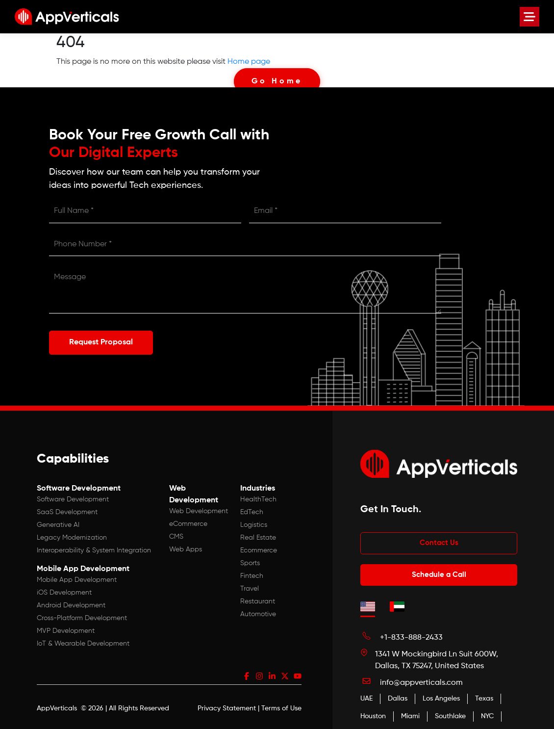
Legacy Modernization (72, 534)
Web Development (198, 508)
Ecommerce (258, 547)
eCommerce (188, 521)
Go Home (277, 81)
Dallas (397, 696)
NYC (487, 713)
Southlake (450, 713)
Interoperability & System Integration (94, 547)
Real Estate (258, 534)
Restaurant (257, 598)
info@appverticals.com (421, 680)
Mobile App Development (77, 576)
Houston (373, 713)
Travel (249, 585)
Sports (250, 560)
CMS (176, 533)
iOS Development (64, 589)
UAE (366, 696)
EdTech (251, 509)
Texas (484, 696)
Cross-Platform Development (82, 615)
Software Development (73, 496)
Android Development (71, 602)
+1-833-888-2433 (411, 635)
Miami (410, 713)
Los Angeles (441, 696)
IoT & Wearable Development (83, 640)
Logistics (253, 522)
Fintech (251, 573)
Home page (248, 62)
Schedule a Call (439, 571)
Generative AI (58, 522)
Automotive (258, 611)
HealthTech (258, 496)
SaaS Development (67, 509)
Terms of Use (281, 706)
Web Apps (185, 546)
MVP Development (66, 628)
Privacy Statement (227, 706)
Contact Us (439, 540)
